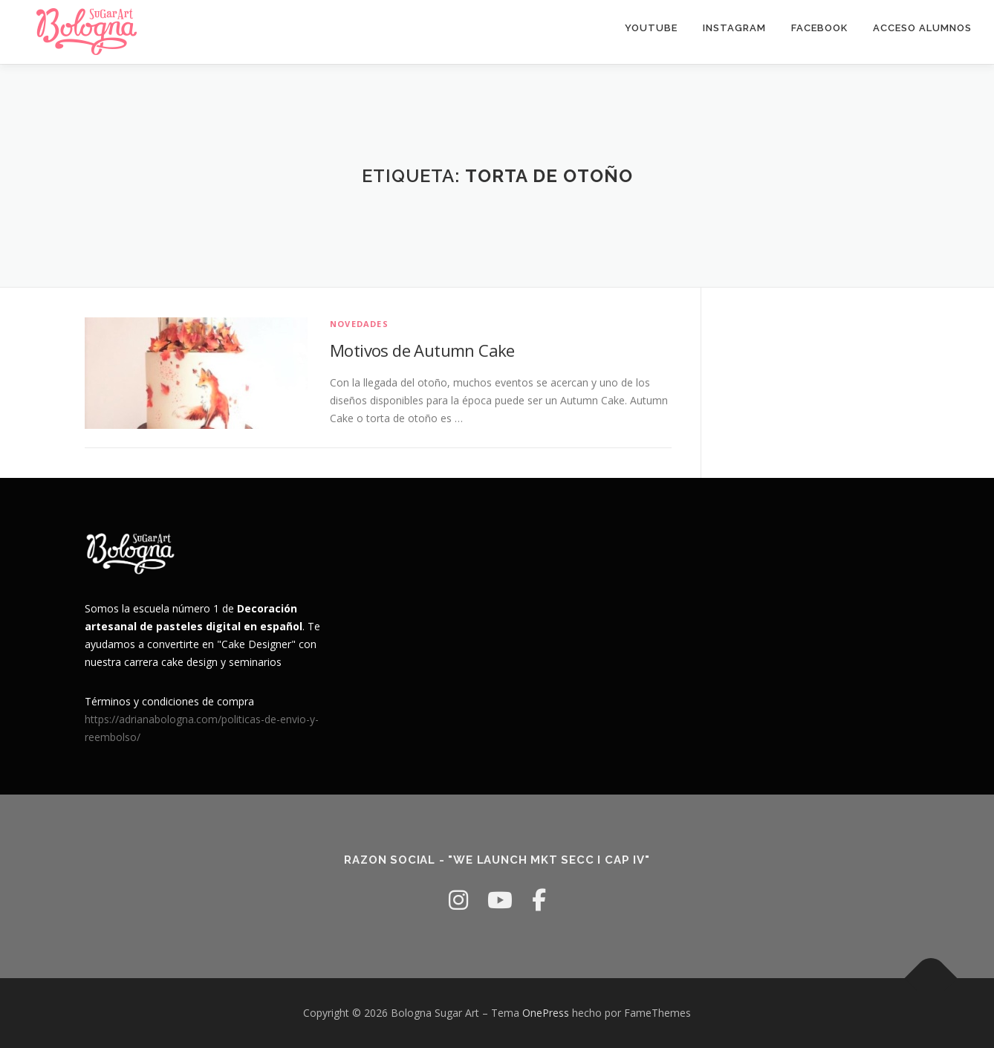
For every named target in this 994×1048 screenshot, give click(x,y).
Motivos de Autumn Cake (422, 350)
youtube (651, 27)
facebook (819, 27)
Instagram (734, 27)
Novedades (359, 323)
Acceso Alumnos (922, 27)
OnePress (545, 1013)
